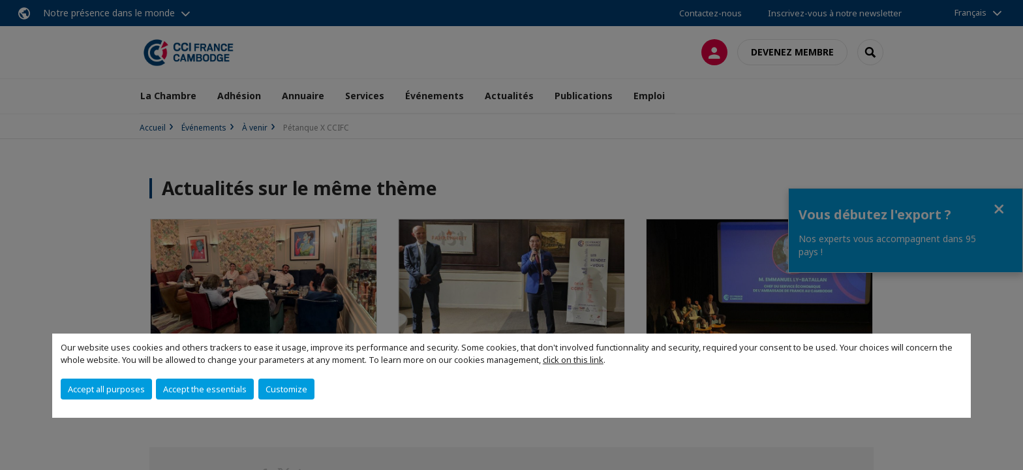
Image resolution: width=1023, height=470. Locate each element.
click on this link (573, 360)
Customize (286, 389)
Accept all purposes (106, 389)
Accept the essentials (205, 389)
